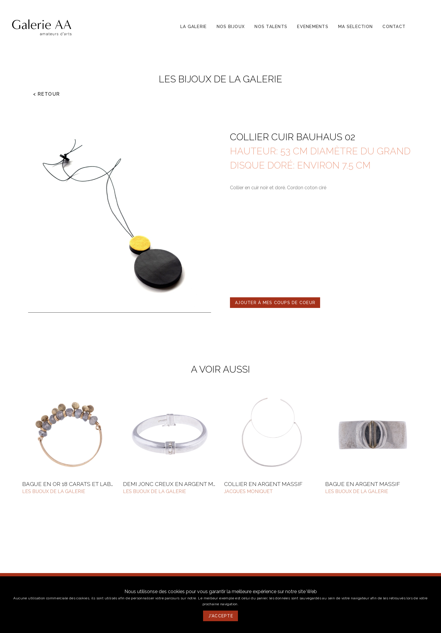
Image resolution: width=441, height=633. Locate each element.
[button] (193, 26)
